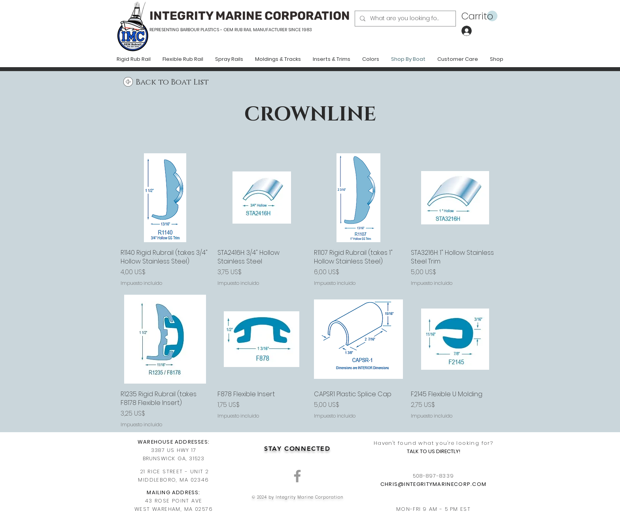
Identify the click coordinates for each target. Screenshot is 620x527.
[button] (479, 16)
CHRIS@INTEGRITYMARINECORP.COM (433, 484)
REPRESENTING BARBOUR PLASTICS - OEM (191, 29)
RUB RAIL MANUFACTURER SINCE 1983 (272, 29)
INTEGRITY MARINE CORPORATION (249, 16)
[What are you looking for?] (404, 18)
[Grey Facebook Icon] (297, 476)
